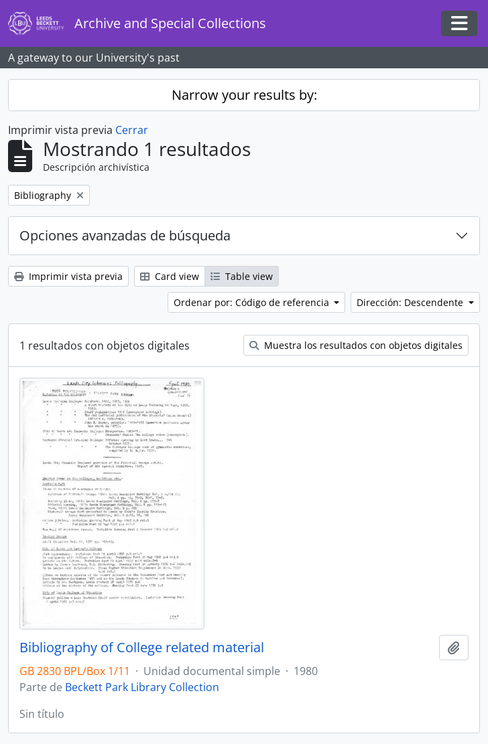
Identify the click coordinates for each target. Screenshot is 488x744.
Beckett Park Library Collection (142, 687)
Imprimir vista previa (68, 276)
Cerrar (131, 130)
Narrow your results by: (244, 95)
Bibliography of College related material (141, 648)
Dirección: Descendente (411, 302)
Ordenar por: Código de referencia (253, 302)
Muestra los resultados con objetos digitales (356, 345)
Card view (169, 276)
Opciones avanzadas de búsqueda (125, 235)
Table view (241, 276)
